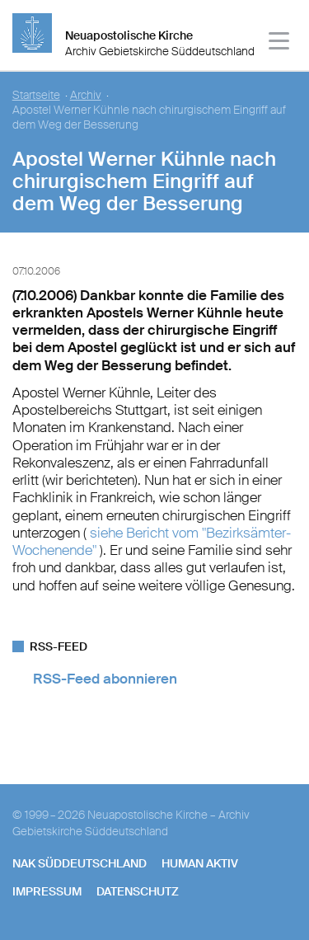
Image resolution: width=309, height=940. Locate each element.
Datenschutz (137, 891)
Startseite (36, 95)
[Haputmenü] (280, 43)
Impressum (47, 891)
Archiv (85, 95)
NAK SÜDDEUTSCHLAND (79, 863)
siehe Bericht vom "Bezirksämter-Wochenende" (151, 541)
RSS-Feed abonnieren (105, 679)
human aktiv (200, 863)
